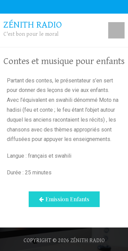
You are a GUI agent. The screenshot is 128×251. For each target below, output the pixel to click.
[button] (64, 199)
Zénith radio (87, 240)
